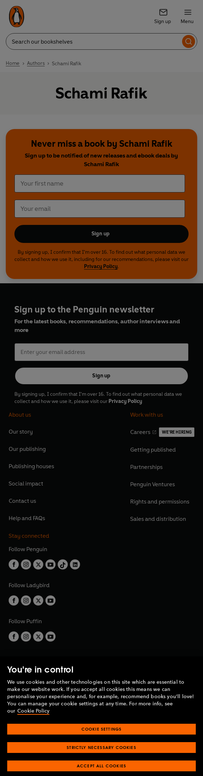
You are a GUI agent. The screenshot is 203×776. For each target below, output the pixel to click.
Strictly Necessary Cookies (101, 754)
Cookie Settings (101, 735)
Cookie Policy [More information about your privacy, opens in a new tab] (33, 717)
